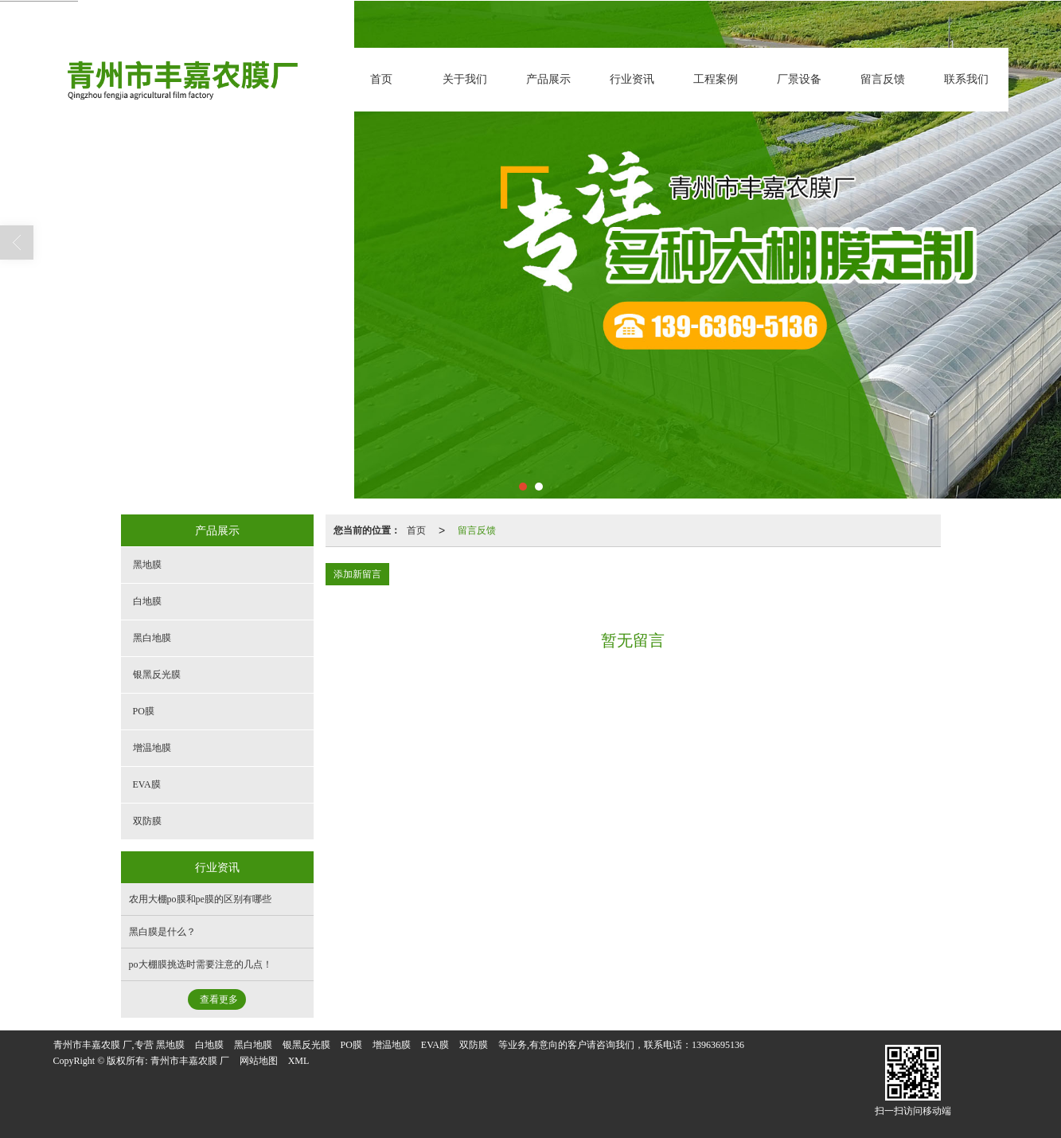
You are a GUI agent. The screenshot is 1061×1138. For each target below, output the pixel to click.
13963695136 (718, 1044)
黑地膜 (147, 564)
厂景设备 (799, 79)
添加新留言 (357, 574)
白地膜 (147, 601)
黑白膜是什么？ (162, 931)
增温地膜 (152, 747)
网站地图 (259, 1060)
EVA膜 (147, 784)
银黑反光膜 (157, 674)
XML (299, 1060)
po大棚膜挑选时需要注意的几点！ (200, 964)
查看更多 (219, 999)
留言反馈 (882, 79)
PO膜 (143, 711)
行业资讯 (632, 79)
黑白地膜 (152, 637)
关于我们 (465, 79)
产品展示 (548, 79)
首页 (381, 79)
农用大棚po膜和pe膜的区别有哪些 (200, 899)
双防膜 (147, 821)
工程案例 (715, 79)
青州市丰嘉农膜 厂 (189, 1060)
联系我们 (966, 79)
